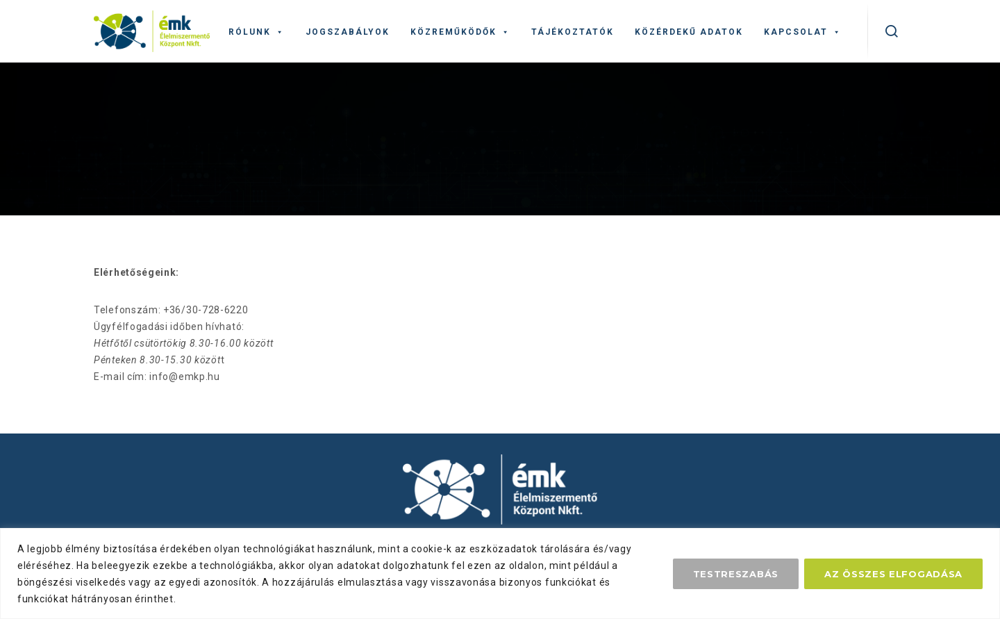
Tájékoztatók (572, 32)
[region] (500, 573)
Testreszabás (735, 573)
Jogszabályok (348, 32)
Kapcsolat (803, 32)
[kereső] (892, 31)
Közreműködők (460, 32)
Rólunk (256, 32)
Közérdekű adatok (689, 32)
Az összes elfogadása (893, 573)
